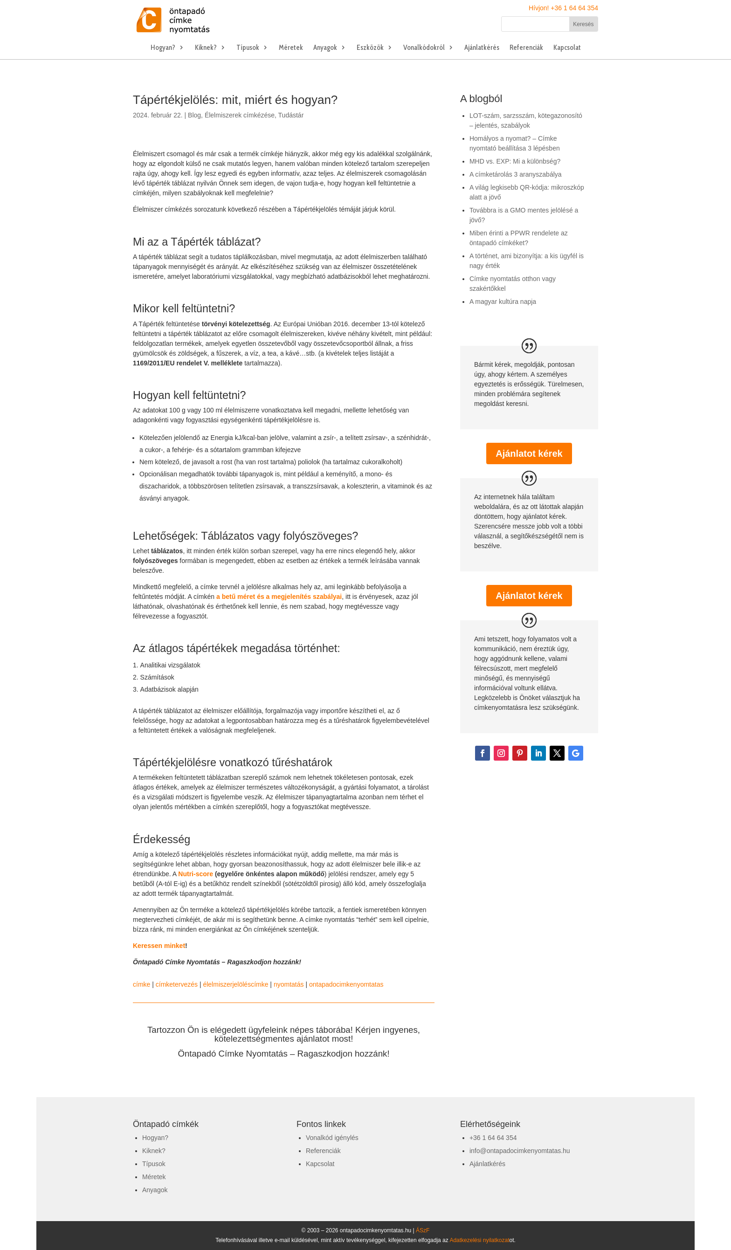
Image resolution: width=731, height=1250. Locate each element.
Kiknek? (206, 48)
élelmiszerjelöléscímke (235, 984)
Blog (194, 115)
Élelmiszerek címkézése (240, 115)
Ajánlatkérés (481, 48)
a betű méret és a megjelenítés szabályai (279, 596)
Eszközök (370, 48)
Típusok (247, 48)
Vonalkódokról (424, 48)
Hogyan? (163, 48)
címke (141, 984)
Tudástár (291, 115)
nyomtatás (289, 984)
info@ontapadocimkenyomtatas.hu (519, 1150)
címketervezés (177, 984)
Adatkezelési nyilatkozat (479, 1240)
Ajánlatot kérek (529, 453)
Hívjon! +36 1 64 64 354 (563, 8)
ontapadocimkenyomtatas (346, 984)
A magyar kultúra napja (502, 301)
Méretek (291, 48)
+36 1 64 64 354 (493, 1137)
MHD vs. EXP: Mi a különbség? (514, 161)
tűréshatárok (302, 762)
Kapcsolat (567, 48)
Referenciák (526, 48)
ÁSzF (422, 1230)
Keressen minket (159, 945)
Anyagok (325, 48)
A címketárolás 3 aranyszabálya (515, 174)
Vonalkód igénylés (332, 1137)
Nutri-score (195, 874)
